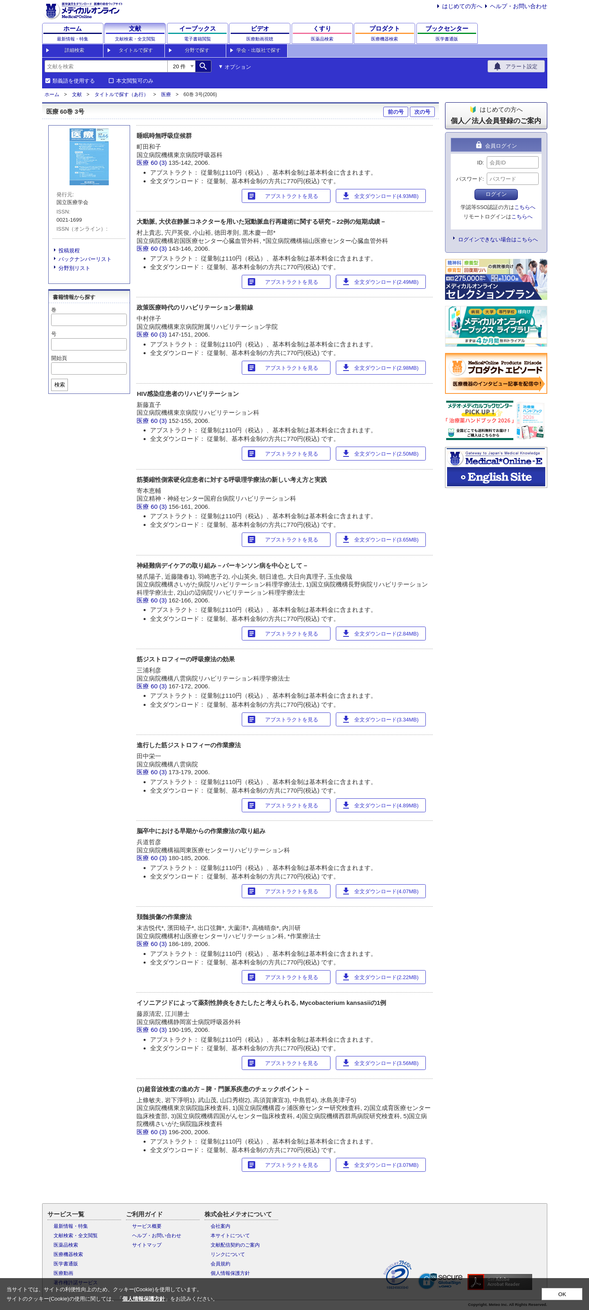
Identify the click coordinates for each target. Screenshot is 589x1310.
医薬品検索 (66, 1245)
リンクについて (228, 1254)
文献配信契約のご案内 (235, 1245)
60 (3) (160, 162)
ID (480, 163)
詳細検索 (74, 50)
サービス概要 (147, 1226)
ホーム (52, 94)
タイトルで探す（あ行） (121, 94)
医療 (166, 94)
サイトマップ (147, 1245)
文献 (77, 94)
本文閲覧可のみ (134, 81)
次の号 (422, 112)
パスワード (469, 179)
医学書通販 (66, 1264)
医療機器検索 (68, 1254)
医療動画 (63, 1273)
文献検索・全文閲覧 (76, 1235)
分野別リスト (74, 268)
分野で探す (197, 50)
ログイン (496, 194)
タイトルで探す (136, 50)
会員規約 (220, 1264)
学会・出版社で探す (258, 50)
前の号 (396, 112)
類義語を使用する (73, 81)
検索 (59, 385)
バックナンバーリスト (85, 259)
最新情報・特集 (71, 1226)
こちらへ (524, 207)
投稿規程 (69, 250)
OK (562, 1294)
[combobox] (106, 66)
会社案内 (220, 1226)
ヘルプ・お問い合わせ (518, 6)
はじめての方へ (462, 6)
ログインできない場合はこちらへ (498, 239)
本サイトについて (230, 1235)
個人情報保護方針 (230, 1273)
